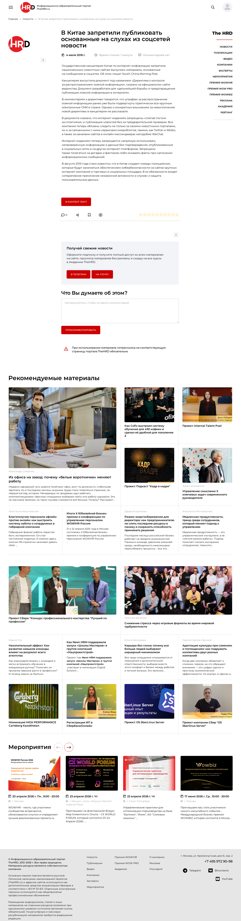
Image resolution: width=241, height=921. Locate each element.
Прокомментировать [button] (80, 330)
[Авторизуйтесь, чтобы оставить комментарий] (120, 311)
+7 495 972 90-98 (219, 861)
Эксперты (225, 70)
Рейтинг (226, 112)
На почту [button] (102, 274)
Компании (224, 64)
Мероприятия (222, 76)
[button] (226, 7)
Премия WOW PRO (220, 88)
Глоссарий (156, 869)
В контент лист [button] (76, 201)
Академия (225, 106)
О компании (157, 857)
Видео (227, 58)
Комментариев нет (154, 55)
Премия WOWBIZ (221, 94)
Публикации (223, 52)
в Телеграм (78, 274)
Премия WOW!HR (220, 82)
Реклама (226, 100)
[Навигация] (10, 7)
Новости (226, 46)
